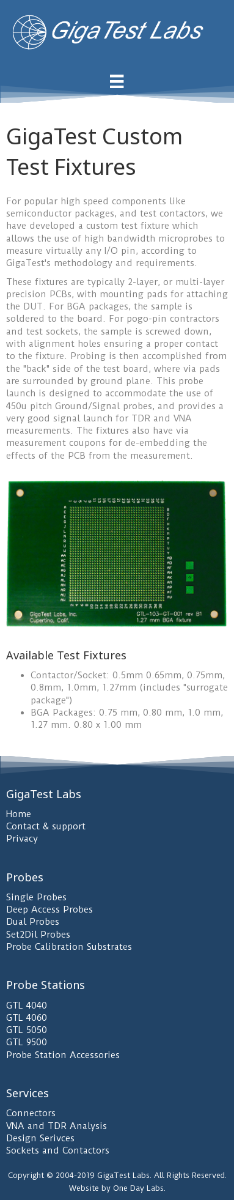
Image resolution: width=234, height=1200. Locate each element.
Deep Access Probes (49, 909)
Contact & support (46, 826)
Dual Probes (32, 921)
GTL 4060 (26, 1017)
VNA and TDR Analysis (56, 1125)
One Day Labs (138, 1188)
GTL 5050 (26, 1029)
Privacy (22, 838)
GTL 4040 (26, 1005)
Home (18, 814)
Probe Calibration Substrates (69, 946)
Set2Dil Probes (38, 934)
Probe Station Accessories (63, 1055)
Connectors (31, 1113)
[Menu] (116, 81)
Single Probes (36, 897)
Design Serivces (40, 1138)
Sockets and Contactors (57, 1150)
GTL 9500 (26, 1042)
